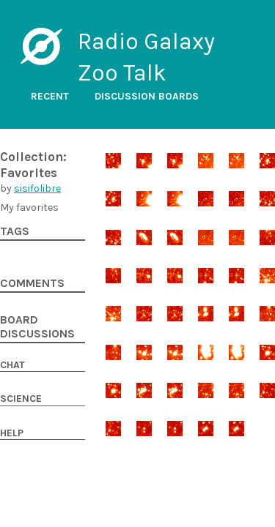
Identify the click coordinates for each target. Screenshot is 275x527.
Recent (50, 96)
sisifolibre (37, 188)
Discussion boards (147, 96)
